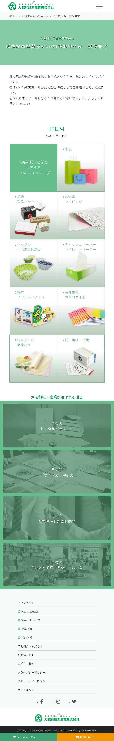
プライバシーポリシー (31, 672)
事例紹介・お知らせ (30, 646)
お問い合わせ (26, 655)
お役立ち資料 (26, 663)
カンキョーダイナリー (28, 737)
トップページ (26, 603)
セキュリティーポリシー (33, 681)
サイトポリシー (27, 690)
